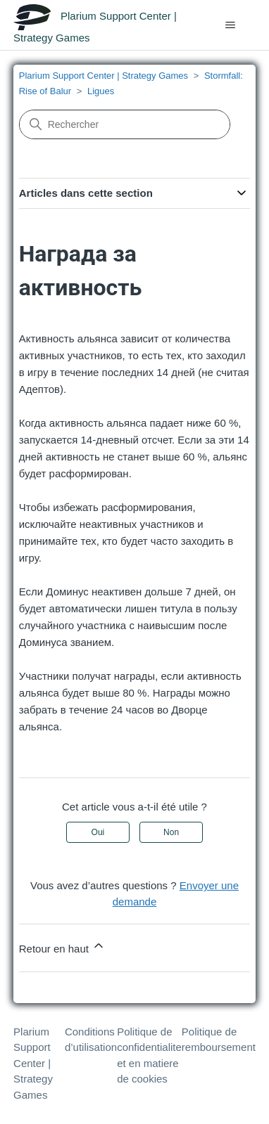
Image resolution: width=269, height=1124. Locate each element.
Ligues (100, 91)
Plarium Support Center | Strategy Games (103, 75)
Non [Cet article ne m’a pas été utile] (171, 832)
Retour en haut (62, 946)
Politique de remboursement (219, 1040)
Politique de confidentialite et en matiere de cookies (149, 1055)
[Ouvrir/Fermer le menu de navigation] (231, 25)
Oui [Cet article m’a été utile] (98, 832)
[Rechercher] (125, 124)
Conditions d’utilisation (91, 1040)
